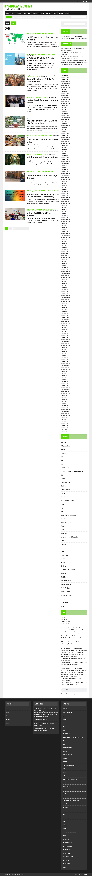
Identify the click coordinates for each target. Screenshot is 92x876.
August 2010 (64, 347)
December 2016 (65, 219)
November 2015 (65, 235)
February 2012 (65, 315)
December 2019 (65, 161)
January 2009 (65, 385)
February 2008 (65, 407)
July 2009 (63, 373)
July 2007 (63, 419)
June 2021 (64, 127)
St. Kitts (63, 559)
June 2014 (64, 263)
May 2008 (64, 401)
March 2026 (64, 75)
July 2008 (63, 397)
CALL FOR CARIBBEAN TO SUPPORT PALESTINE (38, 212)
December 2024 (65, 95)
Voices (54, 13)
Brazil (62, 464)
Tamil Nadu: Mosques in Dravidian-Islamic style (42, 155)
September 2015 (66, 237)
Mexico (62, 530)
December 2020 (65, 137)
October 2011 (65, 321)
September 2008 (66, 393)
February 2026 (65, 77)
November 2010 (65, 341)
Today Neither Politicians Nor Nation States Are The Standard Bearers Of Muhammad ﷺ (42, 193)
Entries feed (64, 619)
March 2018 (64, 191)
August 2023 (64, 105)
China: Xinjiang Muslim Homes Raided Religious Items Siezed (42, 174)
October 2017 (65, 201)
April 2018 (64, 189)
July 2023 (63, 107)
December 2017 (65, 197)
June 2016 (64, 227)
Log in (63, 617)
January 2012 (65, 317)
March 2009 (64, 381)
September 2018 (66, 179)
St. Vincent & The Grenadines (68, 570)
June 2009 (64, 375)
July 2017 (63, 207)
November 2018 (65, 175)
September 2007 (66, 415)
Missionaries (64, 533)
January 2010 (65, 361)
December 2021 (65, 125)
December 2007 (65, 409)
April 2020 (64, 153)
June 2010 (64, 351)
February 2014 (65, 269)
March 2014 (64, 267)
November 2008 (65, 389)
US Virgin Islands (65, 603)
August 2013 (64, 279)
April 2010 (64, 355)
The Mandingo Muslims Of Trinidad (76, 61)
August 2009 (64, 371)
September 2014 (66, 257)
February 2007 (65, 423)
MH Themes (21, 874)
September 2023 (66, 103)
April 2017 (64, 213)
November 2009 (65, 365)
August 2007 (64, 417)
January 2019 (65, 171)
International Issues (38, 13)
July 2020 (63, 147)
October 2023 (65, 101)
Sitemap (8, 719)
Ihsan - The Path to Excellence (42, 188)
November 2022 (65, 117)
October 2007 (65, 413)
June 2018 (64, 185)
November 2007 (65, 411)
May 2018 (64, 187)
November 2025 (65, 83)
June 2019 (64, 165)
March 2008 (64, 405)
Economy (63, 493)
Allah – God (64, 442)
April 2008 (64, 403)
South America (38, 97)
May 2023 (64, 109)
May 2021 (64, 129)
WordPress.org (65, 623)
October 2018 (65, 177)
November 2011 (65, 319)
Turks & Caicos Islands (66, 595)
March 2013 (64, 289)
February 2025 (65, 93)
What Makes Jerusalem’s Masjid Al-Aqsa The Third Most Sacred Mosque (41, 120)
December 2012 (65, 295)
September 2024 (66, 99)
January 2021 (65, 135)
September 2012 (66, 301)
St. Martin (63, 566)
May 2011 (64, 331)
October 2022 (65, 119)
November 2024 (65, 97)
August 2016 (64, 223)
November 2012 (65, 297)
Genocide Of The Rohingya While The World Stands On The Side (41, 80)
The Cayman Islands (66, 581)
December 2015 (65, 233)
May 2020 (64, 151)
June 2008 (64, 399)
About (12, 13)
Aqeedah (63, 450)
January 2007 (65, 425)
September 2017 (66, 203)
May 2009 (64, 377)
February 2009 (65, 383)
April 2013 (64, 287)
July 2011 (63, 327)
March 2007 (64, 421)
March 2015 (64, 249)
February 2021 (65, 133)
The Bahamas (64, 577)
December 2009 (65, 363)
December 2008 (65, 387)
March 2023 (64, 113)
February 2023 (65, 115)
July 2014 (63, 261)
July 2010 (63, 349)
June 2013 (64, 283)
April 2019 (64, 167)
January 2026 (65, 79)
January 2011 (65, 337)
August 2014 (64, 259)
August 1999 (64, 431)
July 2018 (63, 183)
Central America (65, 468)
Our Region (27, 13)
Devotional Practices (66, 482)
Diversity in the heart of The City (72, 65)
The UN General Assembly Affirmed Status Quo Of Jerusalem (42, 38)
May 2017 (64, 211)
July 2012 (63, 305)
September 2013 (66, 277)
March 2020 (64, 155)
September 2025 (66, 87)
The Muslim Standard (66, 584)
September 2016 (66, 221)
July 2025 (63, 89)
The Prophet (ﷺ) (65, 588)
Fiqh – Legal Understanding (68, 501)
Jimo (62, 61)
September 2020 (66, 143)
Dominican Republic (66, 490)
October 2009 (65, 367)
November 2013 (65, 273)
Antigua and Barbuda (66, 446)
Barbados (29, 207)
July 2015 (63, 241)
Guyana (36, 54)
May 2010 (64, 353)
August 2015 (64, 239)
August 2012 (64, 303)
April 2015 (64, 247)
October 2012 (65, 299)
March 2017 (64, 215)
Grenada (63, 504)
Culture (48, 13)
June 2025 (64, 91)
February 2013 (65, 291)
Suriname (45, 97)
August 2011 (64, 325)
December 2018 (65, 173)
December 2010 (65, 339)
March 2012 (64, 313)
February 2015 (65, 251)
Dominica (63, 486)
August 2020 (64, 145)
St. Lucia (63, 563)
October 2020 (65, 141)
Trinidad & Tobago (50, 54)
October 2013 (65, 275)
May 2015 (64, 245)
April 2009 (64, 379)
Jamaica (63, 526)
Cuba (62, 475)
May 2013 (64, 285)
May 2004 (64, 429)
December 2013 (65, 271)
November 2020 (65, 139)
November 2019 (65, 163)
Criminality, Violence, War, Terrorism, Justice (42, 75)
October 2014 (65, 255)
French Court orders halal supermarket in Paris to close (42, 139)
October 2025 (65, 85)
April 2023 (64, 111)
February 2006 (65, 427)
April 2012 (64, 311)
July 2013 (63, 281)
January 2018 (65, 195)
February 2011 (65, 335)
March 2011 (64, 333)
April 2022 (64, 123)
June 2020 (64, 149)
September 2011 (66, 323)
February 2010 (65, 359)
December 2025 (65, 81)
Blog (27, 33)
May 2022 (64, 121)
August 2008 (64, 395)
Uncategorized (64, 599)
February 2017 (65, 217)
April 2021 (64, 131)
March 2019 (64, 169)
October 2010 (65, 343)
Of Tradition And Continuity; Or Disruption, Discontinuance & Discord (40, 59)
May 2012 (64, 309)
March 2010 (64, 357)
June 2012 (64, 307)
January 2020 (65, 159)
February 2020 (65, 157)
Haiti (62, 512)
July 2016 (63, 225)
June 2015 (64, 243)
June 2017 (64, 209)
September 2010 (66, 345)
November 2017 (65, 199)
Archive (61, 13)
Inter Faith (32, 33)
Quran (62, 552)
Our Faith (19, 13)
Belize (62, 457)
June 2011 (64, 329)
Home (7, 13)
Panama (63, 548)
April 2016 (64, 229)
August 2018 (64, 181)
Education (63, 497)
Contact (67, 13)
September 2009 (66, 369)
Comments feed (65, 621)
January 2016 (65, 231)
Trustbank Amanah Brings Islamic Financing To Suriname (42, 101)
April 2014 (64, 265)
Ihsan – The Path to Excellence (68, 515)
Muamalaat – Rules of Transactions (69, 537)
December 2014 (65, 253)
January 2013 (65, 293)
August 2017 (64, 205)
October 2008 (65, 391)
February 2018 (65, 193)
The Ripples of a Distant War (69, 636)
